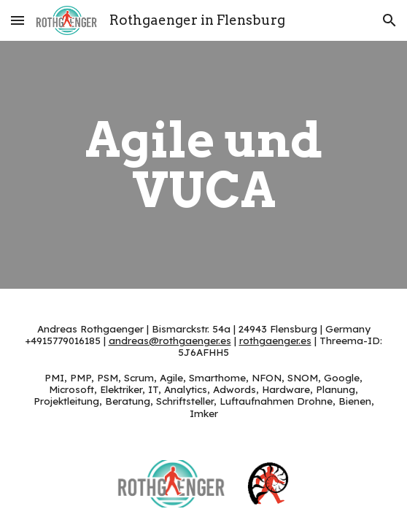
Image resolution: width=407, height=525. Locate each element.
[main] (203, 164)
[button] (17, 20)
